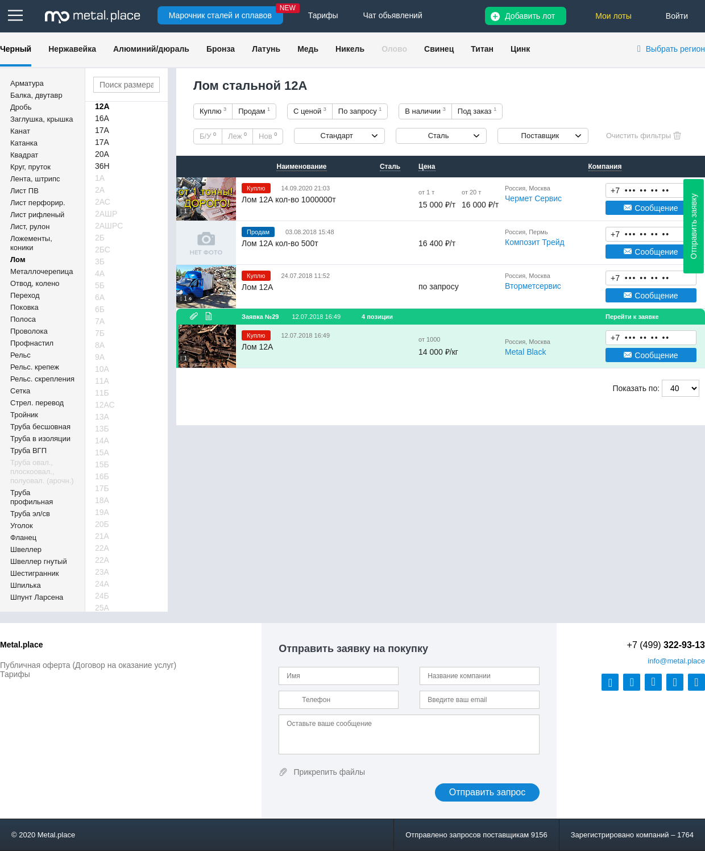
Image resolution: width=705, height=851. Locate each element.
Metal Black (525, 351)
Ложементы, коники (31, 243)
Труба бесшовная (40, 426)
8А (100, 345)
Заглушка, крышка (41, 119)
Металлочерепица (41, 271)
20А (102, 154)
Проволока (29, 331)
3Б (100, 261)
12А (102, 106)
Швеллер (26, 549)
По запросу (360, 110)
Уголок (21, 525)
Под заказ (477, 110)
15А (102, 452)
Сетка (20, 391)
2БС (102, 249)
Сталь (438, 135)
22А (102, 548)
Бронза (220, 48)
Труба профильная (31, 497)
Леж (237, 135)
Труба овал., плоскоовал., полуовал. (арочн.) (42, 471)
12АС (105, 404)
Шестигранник (34, 573)
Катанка (24, 143)
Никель (349, 48)
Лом (18, 259)
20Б (102, 524)
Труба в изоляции (40, 438)
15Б (102, 464)
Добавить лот (530, 15)
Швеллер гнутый (38, 561)
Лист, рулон (29, 226)
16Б (102, 476)
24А (102, 583)
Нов (268, 135)
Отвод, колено (35, 283)
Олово (394, 48)
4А (100, 273)
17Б (102, 488)
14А (102, 440)
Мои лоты (613, 15)
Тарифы (15, 674)
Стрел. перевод (37, 402)
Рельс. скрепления (42, 379)
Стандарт (337, 135)
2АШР (106, 213)
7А (100, 321)
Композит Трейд (535, 242)
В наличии (425, 110)
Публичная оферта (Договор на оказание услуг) (88, 665)
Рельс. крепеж (34, 367)
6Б (100, 309)
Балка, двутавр (36, 95)
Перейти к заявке (632, 316)
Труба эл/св (30, 513)
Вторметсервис (533, 285)
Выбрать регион (675, 48)
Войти (677, 15)
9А (100, 357)
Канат (20, 131)
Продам (254, 110)
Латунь (266, 48)
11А (102, 380)
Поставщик (540, 135)
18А (102, 500)
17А (102, 130)
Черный (15, 48)
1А (100, 177)
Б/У (208, 135)
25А (102, 607)
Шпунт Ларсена (36, 597)
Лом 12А (257, 287)
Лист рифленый (37, 214)
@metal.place (676, 661)
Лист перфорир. (37, 202)
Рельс (20, 355)
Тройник (24, 414)
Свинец (439, 48)
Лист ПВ (24, 190)
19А (102, 512)
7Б (100, 333)
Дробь (20, 107)
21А (102, 536)
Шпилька (25, 585)
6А (100, 297)
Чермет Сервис (533, 198)
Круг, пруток (30, 167)
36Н (102, 166)
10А (102, 368)
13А (102, 416)
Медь (307, 48)
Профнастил (31, 343)
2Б (100, 237)
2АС (102, 201)
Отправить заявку (693, 226)
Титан (482, 48)
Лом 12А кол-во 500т (280, 243)
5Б (100, 285)
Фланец (23, 537)
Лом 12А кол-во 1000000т (289, 199)
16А (102, 118)
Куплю (213, 110)
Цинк (520, 48)
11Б (102, 392)
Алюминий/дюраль (151, 48)
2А (100, 189)
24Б (102, 595)
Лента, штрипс (35, 179)
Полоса (23, 319)
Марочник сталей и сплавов (220, 15)
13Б (102, 428)
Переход (25, 295)
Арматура (27, 83)
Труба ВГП (28, 450)
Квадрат (24, 155)
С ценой (309, 110)
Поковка (24, 307)
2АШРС (109, 225)
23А (102, 571)
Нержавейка (72, 48)
